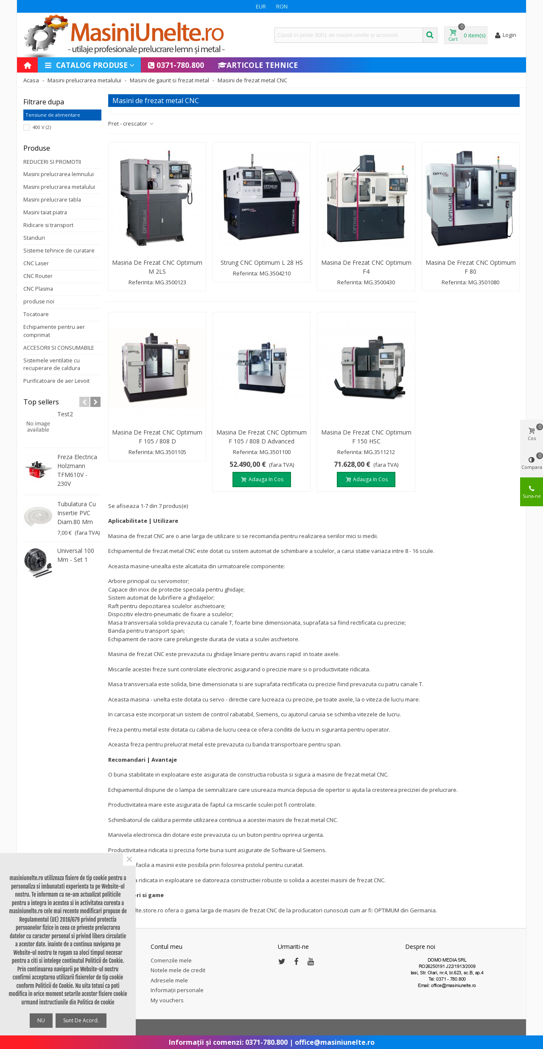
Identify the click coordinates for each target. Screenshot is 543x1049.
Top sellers (41, 402)
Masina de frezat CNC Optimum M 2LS (157, 266)
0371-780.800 (176, 65)
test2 (65, 414)
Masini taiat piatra (45, 212)
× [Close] (129, 859)
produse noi (38, 301)
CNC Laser (36, 263)
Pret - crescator (131, 123)
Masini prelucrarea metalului (59, 187)
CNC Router (38, 276)
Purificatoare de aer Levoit (56, 380)
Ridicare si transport (48, 225)
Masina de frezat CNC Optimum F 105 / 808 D (157, 436)
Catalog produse (86, 65)
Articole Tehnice (258, 65)
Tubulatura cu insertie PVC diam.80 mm (76, 513)
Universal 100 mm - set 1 (75, 555)
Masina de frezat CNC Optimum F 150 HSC (366, 436)
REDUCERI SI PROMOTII (52, 161)
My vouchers (167, 1000)
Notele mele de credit (178, 970)
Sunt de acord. (81, 1020)
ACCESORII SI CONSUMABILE (58, 347)
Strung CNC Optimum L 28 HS (262, 262)
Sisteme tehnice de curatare (59, 250)
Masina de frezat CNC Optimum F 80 (470, 266)
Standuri (34, 237)
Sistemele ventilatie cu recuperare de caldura (51, 364)
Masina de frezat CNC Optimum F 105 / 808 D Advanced (261, 436)
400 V (42, 127)
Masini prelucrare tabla (52, 199)
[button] (84, 402)
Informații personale (177, 990)
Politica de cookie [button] (95, 1002)
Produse (36, 148)
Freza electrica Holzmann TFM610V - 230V (77, 470)
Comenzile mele (171, 960)
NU (41, 1020)
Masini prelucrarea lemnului (58, 174)
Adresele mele (169, 980)
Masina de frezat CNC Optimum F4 (366, 266)
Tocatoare (36, 314)
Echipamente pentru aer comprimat (54, 331)
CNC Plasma (38, 288)
